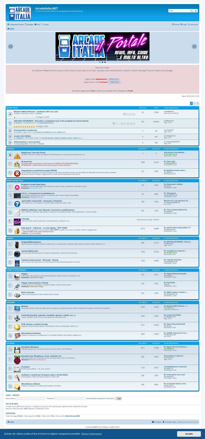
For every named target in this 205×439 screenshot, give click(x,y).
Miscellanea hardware (31, 333)
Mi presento (26, 162)
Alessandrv (170, 335)
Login (8, 395)
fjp (167, 284)
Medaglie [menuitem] (30, 24)
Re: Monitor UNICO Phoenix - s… (176, 306)
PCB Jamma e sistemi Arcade (34, 324)
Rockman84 (170, 163)
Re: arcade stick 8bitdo (172, 315)
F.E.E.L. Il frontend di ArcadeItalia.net (37, 193)
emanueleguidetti (22, 144)
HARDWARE (10, 302)
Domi (18, 113)
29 (131, 124)
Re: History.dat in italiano (173, 184)
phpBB (94, 427)
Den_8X (169, 385)
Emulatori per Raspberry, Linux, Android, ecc (49, 132)
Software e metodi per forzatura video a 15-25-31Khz (44, 375)
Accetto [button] (189, 434)
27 (125, 124)
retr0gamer (20, 138)
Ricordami (111, 398)
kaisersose (170, 229)
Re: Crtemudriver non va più (174, 375)
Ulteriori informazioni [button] (91, 434)
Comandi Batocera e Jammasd (175, 367)
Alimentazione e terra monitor (27, 142)
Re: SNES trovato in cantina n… (175, 292)
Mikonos (19, 123)
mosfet (168, 211)
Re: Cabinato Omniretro (173, 260)
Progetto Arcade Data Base (33, 184)
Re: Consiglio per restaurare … (175, 251)
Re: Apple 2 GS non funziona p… (176, 347)
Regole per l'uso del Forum (33, 153)
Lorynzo (18, 132)
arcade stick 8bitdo (22, 136)
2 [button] (194, 103)
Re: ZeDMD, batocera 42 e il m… (176, 333)
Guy (167, 186)
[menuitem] (37, 24)
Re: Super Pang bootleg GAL (174, 324)
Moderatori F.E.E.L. (37, 197)
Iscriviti (16, 395)
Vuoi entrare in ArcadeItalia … (175, 152)
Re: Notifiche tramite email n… (175, 170)
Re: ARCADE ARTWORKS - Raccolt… (178, 242)
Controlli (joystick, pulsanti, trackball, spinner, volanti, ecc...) (62, 138)
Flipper (24, 274)
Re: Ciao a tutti (169, 161)
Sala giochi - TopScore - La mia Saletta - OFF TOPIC (44, 228)
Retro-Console (27, 292)
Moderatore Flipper (36, 277)
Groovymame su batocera (25, 130)
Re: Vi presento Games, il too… (175, 383)
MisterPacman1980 (73, 416)
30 (134, 124)
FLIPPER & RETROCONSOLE (16, 270)
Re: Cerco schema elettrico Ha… (176, 210)
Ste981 (168, 172)
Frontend (25, 367)
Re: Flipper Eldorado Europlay (175, 273)
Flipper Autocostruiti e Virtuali (34, 283)
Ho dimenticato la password (95, 398)
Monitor (39, 113)
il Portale (25, 219)
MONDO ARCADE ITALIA (14, 180)
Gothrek (169, 111)
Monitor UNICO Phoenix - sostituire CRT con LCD (36, 112)
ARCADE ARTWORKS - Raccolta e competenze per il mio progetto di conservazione (51, 121)
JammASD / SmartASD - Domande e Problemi (41, 201)
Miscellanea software (30, 384)
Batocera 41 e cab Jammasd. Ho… (176, 201)
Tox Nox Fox (170, 154)
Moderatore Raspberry (38, 360)
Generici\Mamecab (29, 251)
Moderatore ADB (36, 188)
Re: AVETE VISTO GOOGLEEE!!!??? (177, 228)
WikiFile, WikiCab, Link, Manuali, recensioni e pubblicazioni (47, 210)
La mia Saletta (35, 233)
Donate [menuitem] (46, 24)
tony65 (168, 275)
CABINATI (9, 238)
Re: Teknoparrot (170, 193)
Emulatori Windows (30, 347)
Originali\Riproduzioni (46, 123)
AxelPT (168, 368)
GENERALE (10, 149)
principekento (170, 195)
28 (128, 124)
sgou (167, 326)
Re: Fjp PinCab (169, 282)
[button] (197, 103)
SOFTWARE (10, 343)
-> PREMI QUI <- (113, 79)
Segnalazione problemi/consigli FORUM (39, 170)
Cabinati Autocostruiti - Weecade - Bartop (39, 260)
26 (121, 124)
